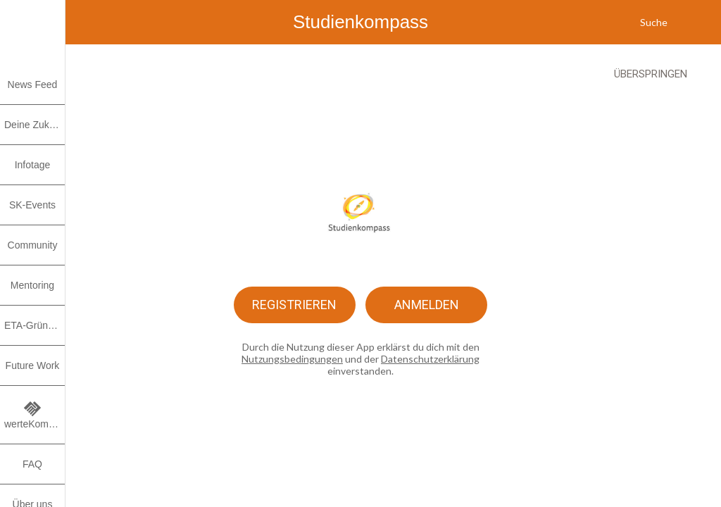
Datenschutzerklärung (430, 359)
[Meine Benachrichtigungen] (698, 22)
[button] (32, 32)
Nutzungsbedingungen (292, 359)
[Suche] (659, 22)
